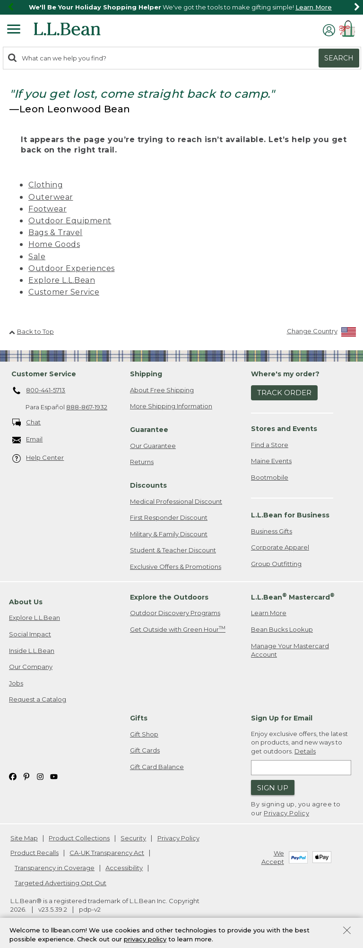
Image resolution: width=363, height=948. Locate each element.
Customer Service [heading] (43, 374)
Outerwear (50, 197)
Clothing (45, 184)
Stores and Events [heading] (284, 428)
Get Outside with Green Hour (177, 629)
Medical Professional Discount (176, 501)
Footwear (47, 208)
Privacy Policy (286, 813)
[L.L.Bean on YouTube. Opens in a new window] (54, 776)
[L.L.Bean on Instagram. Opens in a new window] (40, 776)
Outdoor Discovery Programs (175, 613)
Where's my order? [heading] (285, 374)
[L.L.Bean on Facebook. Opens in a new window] (13, 776)
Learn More (313, 7)
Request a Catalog (37, 699)
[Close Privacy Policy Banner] (347, 933)
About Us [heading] (26, 602)
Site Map (24, 838)
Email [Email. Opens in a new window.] (27, 439)
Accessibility (124, 868)
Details (305, 751)
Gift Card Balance (157, 766)
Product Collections (79, 838)
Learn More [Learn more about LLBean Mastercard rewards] (268, 613)
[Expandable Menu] (13, 30)
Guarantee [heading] (149, 429)
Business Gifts (271, 531)
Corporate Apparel (280, 547)
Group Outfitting (276, 563)
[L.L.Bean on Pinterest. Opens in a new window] (26, 776)
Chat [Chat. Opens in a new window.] (26, 422)
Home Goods (54, 244)
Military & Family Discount (168, 534)
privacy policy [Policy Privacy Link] (145, 941)
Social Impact (30, 634)
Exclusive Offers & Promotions (175, 566)
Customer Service (63, 292)
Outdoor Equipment (70, 220)
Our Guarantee (153, 445)
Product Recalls (34, 852)
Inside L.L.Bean (31, 650)
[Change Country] (321, 333)
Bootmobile (269, 477)
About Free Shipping (162, 390)
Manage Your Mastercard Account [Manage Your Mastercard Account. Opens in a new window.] (290, 650)
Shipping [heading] (146, 374)
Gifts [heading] (138, 718)
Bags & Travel (55, 232)
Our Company (30, 666)
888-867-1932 (86, 407)
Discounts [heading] (148, 485)
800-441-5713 (39, 391)
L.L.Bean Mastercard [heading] (293, 596)
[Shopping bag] (348, 30)
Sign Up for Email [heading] (281, 718)
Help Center (38, 458)
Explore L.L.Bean (61, 280)
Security (133, 838)
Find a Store (269, 445)
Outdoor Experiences (71, 268)
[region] (181, 7)
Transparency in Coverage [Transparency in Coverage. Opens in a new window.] (55, 868)
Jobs (16, 683)
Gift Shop (144, 734)
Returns (142, 462)
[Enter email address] (301, 767)
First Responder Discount (168, 517)
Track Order (284, 392)
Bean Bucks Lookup (282, 629)
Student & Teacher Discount (173, 550)
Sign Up (272, 787)
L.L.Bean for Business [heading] (290, 515)
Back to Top (31, 331)
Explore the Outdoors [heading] (169, 597)
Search (339, 58)
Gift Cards (145, 750)
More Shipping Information (171, 406)
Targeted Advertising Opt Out (60, 883)
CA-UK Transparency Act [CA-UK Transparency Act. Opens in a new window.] (106, 852)
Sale (36, 256)
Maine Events (271, 461)
